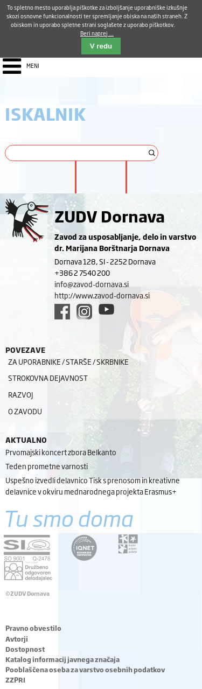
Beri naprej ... (97, 33)
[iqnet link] (84, 547)
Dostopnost (25, 649)
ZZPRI (15, 680)
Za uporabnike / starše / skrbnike (68, 361)
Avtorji (16, 639)
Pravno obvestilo (33, 628)
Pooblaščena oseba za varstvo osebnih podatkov (85, 669)
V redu (101, 46)
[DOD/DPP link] (128, 544)
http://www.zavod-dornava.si (102, 295)
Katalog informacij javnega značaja (62, 659)
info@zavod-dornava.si (91, 284)
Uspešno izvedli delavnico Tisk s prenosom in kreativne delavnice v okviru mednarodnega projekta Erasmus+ (92, 486)
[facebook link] (62, 311)
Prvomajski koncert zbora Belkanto (60, 452)
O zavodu (25, 411)
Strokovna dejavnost (48, 377)
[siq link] (27, 547)
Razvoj (20, 394)
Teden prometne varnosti (46, 466)
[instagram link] (84, 311)
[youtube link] (106, 309)
